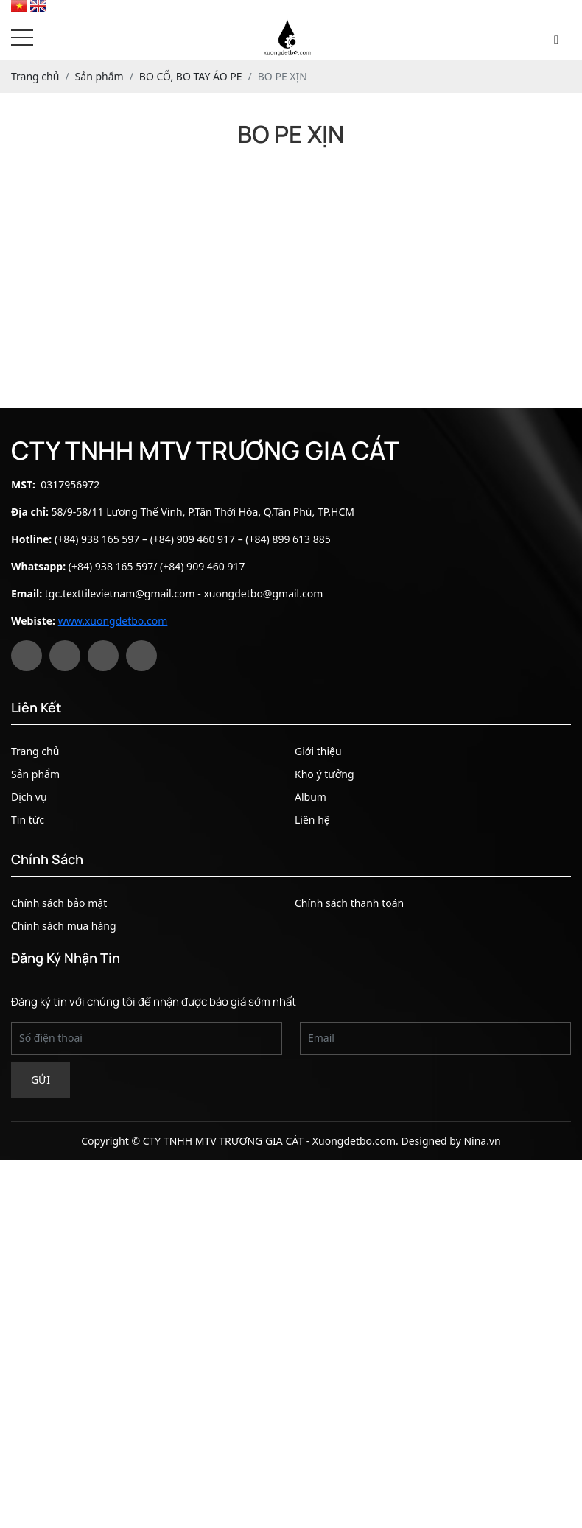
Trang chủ (35, 751)
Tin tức (27, 820)
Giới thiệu (318, 751)
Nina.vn (481, 1141)
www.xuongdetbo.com (113, 621)
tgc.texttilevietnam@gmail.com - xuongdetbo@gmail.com (184, 593)
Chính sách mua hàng (63, 926)
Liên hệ (312, 820)
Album (310, 797)
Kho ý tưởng (324, 774)
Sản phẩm (35, 774)
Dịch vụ (29, 797)
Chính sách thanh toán (349, 903)
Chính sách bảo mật (59, 903)
